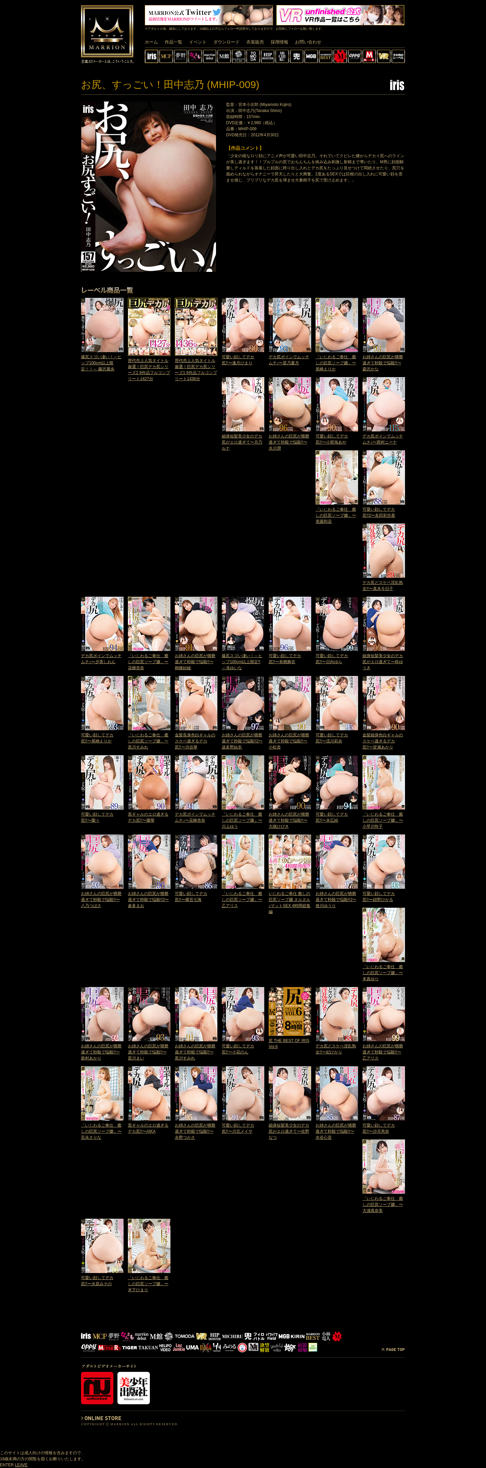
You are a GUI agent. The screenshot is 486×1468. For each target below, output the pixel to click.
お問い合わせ (308, 42)
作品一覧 (173, 42)
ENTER (7, 1465)
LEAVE (21, 1465)
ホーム (151, 42)
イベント (198, 42)
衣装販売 (255, 42)
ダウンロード (226, 42)
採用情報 (279, 42)
